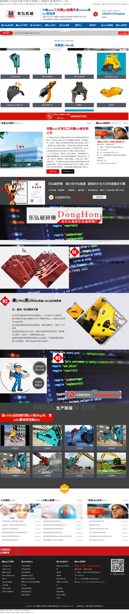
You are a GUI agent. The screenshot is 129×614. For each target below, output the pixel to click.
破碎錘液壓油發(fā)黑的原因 (52, 532)
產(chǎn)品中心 (36, 25)
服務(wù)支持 (50, 25)
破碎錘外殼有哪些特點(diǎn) (11, 536)
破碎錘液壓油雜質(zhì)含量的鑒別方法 (14, 532)
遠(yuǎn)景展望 (107, 25)
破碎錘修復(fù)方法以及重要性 (53, 540)
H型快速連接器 (26, 588)
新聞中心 (78, 25)
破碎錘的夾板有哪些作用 (10, 540)
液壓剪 (59, 575)
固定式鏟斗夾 (61, 579)
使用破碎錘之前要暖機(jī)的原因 (12, 521)
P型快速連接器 (26, 591)
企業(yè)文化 (6, 569)
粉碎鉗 (59, 572)
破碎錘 (17, 547)
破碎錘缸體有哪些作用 (96, 521)
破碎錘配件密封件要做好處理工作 (54, 525)
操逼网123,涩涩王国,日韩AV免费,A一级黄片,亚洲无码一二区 (17, 612)
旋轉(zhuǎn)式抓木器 (28, 579)
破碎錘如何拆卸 (94, 525)
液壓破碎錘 (18, 550)
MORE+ (89, 123)
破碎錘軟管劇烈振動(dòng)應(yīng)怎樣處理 (57, 536)
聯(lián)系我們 (109, 4)
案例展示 (92, 25)
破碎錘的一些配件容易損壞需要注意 (14, 525)
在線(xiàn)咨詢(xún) (122, 4)
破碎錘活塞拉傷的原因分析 (52, 521)
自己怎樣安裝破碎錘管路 (97, 532)
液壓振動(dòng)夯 (27, 575)
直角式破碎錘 (25, 569)
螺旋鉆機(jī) (60, 591)
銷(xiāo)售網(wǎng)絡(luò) (64, 26)
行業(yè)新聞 (6, 588)
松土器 (23, 585)
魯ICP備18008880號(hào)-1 (95, 606)
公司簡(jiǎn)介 (7, 566)
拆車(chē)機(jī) (61, 595)
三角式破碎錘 (25, 566)
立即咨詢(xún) (68, 171)
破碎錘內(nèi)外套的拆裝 (10, 529)
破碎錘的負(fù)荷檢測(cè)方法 (99, 529)
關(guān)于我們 (21, 25)
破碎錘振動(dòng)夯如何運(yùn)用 (100, 536)
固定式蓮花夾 (25, 595)
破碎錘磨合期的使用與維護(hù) (53, 529)
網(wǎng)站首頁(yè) (7, 26)
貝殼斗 (59, 598)
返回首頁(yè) (99, 4)
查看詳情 (52, 171)
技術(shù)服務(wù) (8, 591)
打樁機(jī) (60, 588)
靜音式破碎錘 (25, 572)
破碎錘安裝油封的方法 (96, 540)
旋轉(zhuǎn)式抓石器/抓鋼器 (30, 582)
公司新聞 (5, 585)
